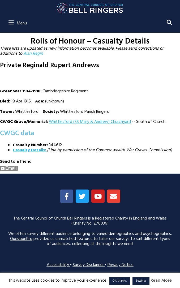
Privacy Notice (121, 264)
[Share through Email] (9, 168)
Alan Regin (33, 53)
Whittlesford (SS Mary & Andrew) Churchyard (90, 121)
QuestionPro (21, 238)
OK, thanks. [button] (120, 280)
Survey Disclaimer (89, 264)
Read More (161, 280)
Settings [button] (141, 280)
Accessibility (58, 264)
